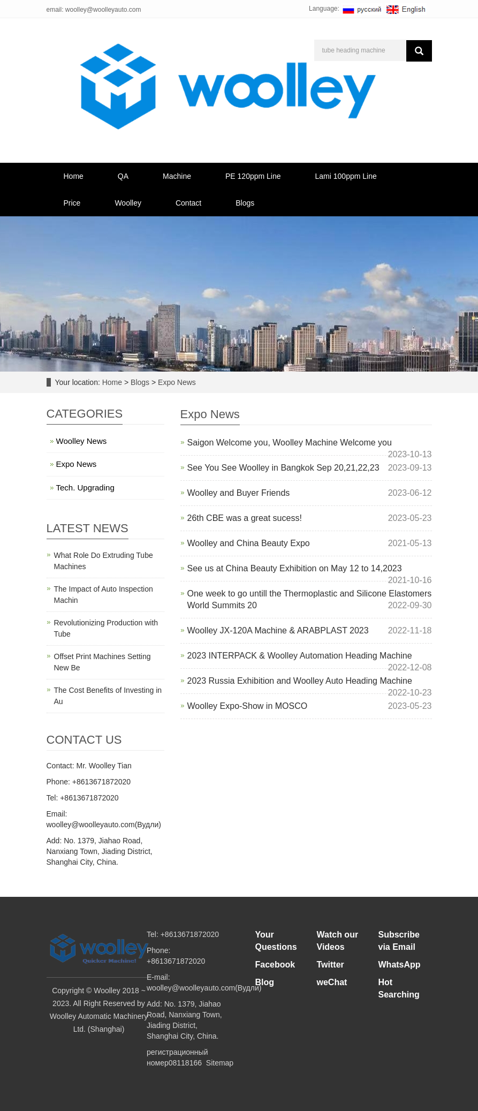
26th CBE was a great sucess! (244, 518)
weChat (332, 982)
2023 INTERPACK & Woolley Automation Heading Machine (299, 655)
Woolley (128, 203)
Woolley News (81, 440)
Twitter (330, 964)
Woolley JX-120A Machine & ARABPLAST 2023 (278, 630)
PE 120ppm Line (253, 176)
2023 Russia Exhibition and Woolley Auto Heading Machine (299, 680)
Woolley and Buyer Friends (238, 492)
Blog (265, 982)
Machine (177, 176)
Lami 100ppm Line (346, 176)
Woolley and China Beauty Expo (248, 543)
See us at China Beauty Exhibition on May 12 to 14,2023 (294, 568)
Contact (188, 203)
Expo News (176, 382)
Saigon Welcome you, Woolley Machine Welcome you (289, 442)
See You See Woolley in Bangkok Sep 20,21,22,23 (283, 467)
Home (74, 176)
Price (72, 203)
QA (123, 176)
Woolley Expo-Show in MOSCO (247, 706)
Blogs (245, 203)
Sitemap (219, 1063)
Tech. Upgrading (85, 487)
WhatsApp (399, 964)
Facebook (275, 964)
